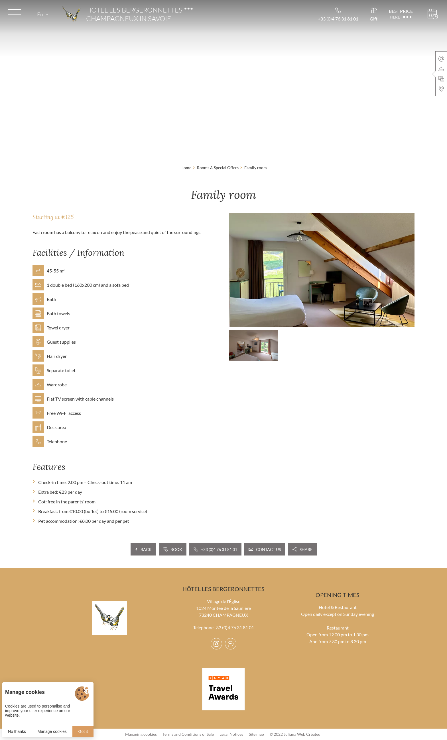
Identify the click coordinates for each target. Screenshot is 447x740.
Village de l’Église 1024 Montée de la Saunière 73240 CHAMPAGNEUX (223, 608)
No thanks (17, 731)
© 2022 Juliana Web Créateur (296, 734)
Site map (256, 734)
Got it (83, 731)
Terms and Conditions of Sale (188, 734)
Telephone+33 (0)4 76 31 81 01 (223, 627)
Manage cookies (52, 731)
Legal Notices (231, 734)
